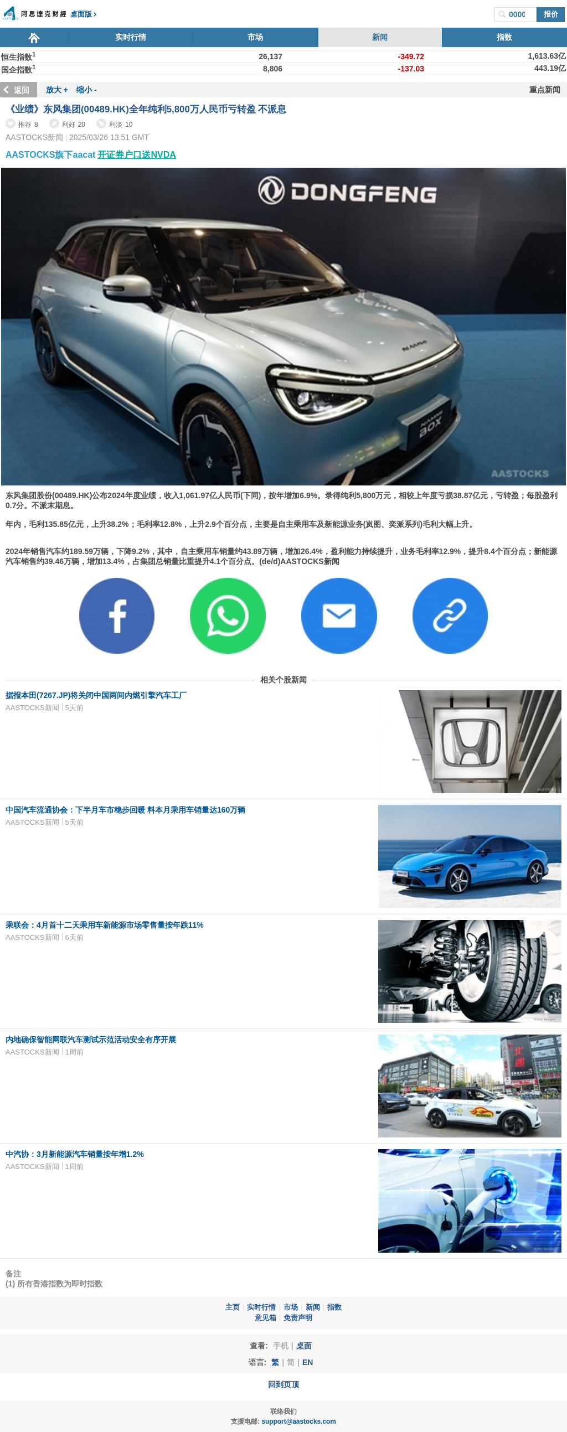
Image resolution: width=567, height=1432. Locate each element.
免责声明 (298, 1318)
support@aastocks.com (298, 1421)
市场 (255, 37)
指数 (504, 37)
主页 (232, 1307)
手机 (280, 1345)
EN (307, 1362)
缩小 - (86, 89)
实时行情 (130, 37)
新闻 (380, 37)
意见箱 (265, 1318)
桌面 (304, 1345)
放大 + (57, 89)
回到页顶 (283, 1384)
